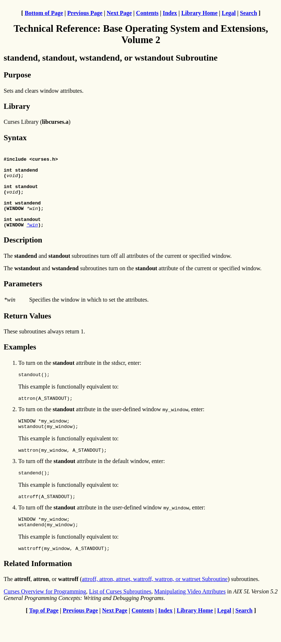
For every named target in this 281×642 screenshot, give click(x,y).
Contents (147, 13)
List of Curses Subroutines (120, 617)
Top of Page (44, 636)
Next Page (119, 13)
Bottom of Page (44, 13)
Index (170, 13)
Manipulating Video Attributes (190, 617)
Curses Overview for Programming (45, 617)
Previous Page (84, 13)
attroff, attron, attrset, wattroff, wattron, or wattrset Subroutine (155, 604)
